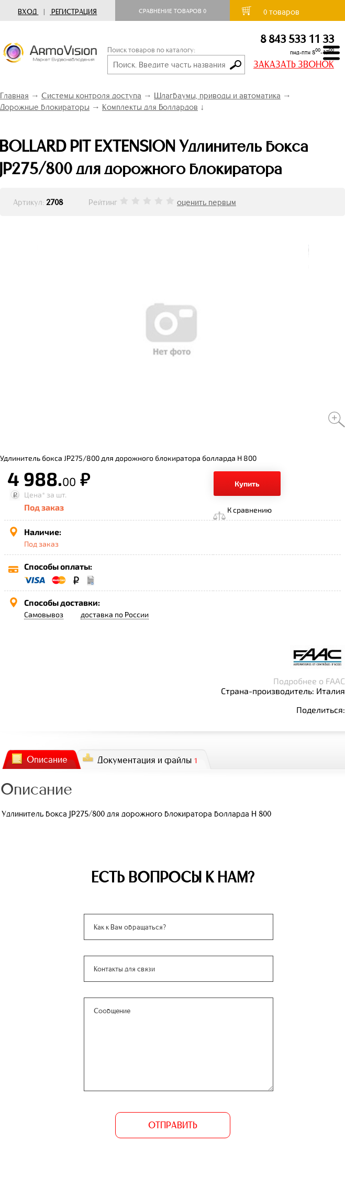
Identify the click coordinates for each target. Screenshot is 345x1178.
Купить (247, 483)
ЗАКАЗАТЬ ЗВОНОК (293, 64)
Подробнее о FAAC (309, 681)
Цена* (34, 494)
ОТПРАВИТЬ (172, 1125)
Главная (14, 95)
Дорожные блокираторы (45, 107)
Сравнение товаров (172, 11)
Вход (27, 11)
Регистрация (74, 11)
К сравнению (249, 509)
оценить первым (206, 202)
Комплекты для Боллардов (150, 107)
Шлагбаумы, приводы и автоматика (217, 95)
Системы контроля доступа (91, 95)
